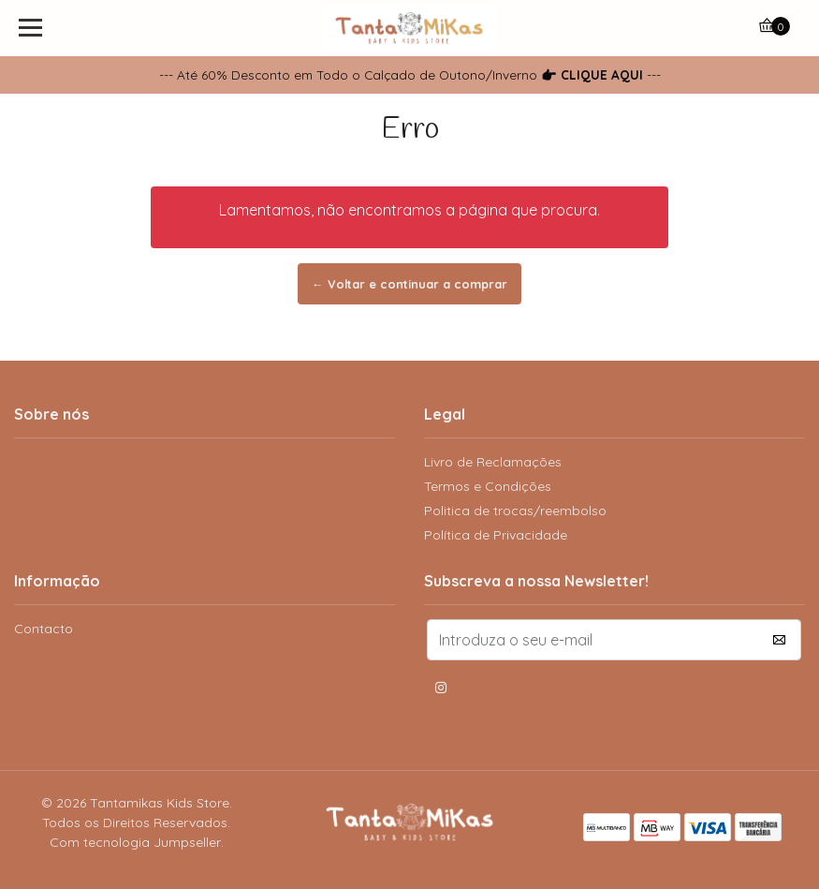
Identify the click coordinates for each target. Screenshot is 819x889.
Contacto (43, 628)
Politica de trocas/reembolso (515, 510)
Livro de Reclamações (493, 461)
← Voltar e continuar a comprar (409, 283)
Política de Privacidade (495, 534)
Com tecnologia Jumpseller (135, 842)
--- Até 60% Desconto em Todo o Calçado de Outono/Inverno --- (410, 74)
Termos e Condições (487, 486)
